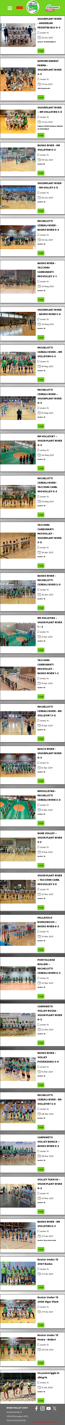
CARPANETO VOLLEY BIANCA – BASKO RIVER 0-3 (48, 1141)
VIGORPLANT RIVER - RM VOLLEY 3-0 (49, 185)
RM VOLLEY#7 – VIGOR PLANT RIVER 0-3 (49, 440)
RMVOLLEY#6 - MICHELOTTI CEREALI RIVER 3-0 (48, 795)
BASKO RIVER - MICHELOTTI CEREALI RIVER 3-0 (48, 580)
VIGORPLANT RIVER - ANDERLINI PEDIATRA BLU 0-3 (49, 23)
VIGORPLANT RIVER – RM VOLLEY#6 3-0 (49, 109)
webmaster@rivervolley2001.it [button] (45, 1422)
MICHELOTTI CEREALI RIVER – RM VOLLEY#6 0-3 (49, 352)
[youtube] (48, 1408)
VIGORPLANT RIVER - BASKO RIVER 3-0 (49, 312)
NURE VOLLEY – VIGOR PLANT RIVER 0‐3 (49, 837)
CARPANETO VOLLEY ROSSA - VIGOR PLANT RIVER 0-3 (49, 1013)
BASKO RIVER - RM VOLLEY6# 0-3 (48, 147)
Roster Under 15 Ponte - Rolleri (47, 1337)
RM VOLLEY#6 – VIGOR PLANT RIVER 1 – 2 (49, 622)
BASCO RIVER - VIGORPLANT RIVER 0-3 (49, 753)
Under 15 (44, 33)
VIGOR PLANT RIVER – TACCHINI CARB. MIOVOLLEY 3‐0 (49, 879)
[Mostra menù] (10, 8)
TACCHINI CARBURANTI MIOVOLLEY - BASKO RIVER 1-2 (48, 667)
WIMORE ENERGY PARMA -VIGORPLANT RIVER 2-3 (49, 67)
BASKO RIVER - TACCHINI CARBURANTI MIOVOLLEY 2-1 (47, 270)
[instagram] (42, 1408)
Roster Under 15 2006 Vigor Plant (48, 1299)
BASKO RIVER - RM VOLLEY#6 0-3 (48, 1224)
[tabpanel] (20, 8)
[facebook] (36, 1408)
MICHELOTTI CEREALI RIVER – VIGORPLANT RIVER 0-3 (49, 396)
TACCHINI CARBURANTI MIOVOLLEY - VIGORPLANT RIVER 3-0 (49, 534)
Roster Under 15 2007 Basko (47, 1261)
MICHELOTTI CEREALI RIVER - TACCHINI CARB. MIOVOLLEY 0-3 (47, 485)
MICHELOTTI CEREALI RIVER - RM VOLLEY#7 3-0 (49, 711)
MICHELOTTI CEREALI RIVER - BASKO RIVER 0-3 (48, 225)
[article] (32, 35)
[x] (54, 1408)
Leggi (41, 50)
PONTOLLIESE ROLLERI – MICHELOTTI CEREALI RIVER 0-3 (48, 966)
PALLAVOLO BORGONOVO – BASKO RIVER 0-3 (48, 922)
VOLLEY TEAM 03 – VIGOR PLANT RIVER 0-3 (49, 1184)
